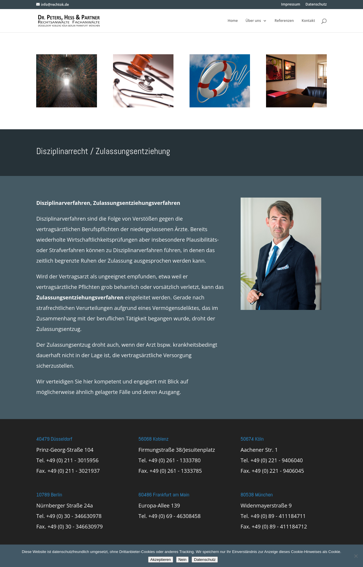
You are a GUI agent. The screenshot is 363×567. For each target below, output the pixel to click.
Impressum (290, 5)
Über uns (253, 21)
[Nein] (356, 556)
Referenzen (284, 21)
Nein (182, 559)
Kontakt (308, 21)
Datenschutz (316, 5)
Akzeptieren (160, 559)
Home (232, 21)
